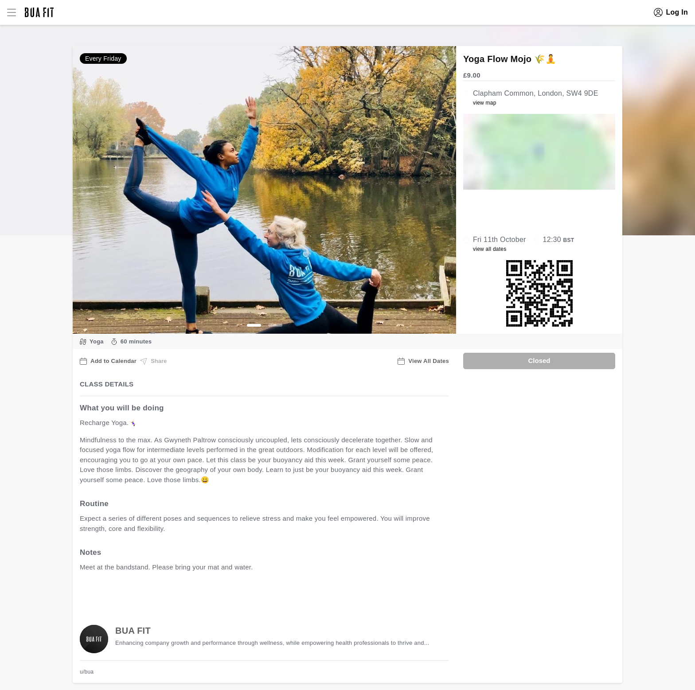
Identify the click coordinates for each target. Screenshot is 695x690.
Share (153, 361)
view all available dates (259, 595)
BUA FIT (133, 630)
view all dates (490, 249)
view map (484, 103)
